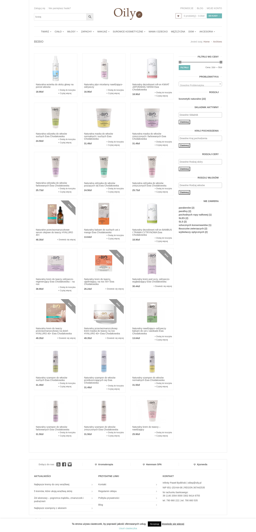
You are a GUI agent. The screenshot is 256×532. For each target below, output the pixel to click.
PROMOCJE (186, 8)
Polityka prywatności (108, 498)
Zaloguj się (39, 8)
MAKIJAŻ (103, 31)
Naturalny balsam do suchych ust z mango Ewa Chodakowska (102, 231)
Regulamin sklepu (107, 491)
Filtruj (184, 67)
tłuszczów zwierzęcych (191, 228)
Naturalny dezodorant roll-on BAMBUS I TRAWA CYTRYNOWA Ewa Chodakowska (152, 232)
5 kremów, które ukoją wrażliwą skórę (53, 491)
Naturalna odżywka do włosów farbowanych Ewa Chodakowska (52, 184)
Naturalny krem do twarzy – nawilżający (146, 428)
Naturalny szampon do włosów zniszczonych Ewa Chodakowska (101, 428)
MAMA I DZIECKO (158, 31)
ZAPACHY (87, 31)
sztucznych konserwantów (193, 225)
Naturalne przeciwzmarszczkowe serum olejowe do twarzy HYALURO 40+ (54, 232)
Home (206, 41)
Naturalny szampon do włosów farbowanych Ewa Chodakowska (52, 428)
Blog (100, 504)
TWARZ (46, 31)
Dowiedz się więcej (173, 523)
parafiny (183, 211)
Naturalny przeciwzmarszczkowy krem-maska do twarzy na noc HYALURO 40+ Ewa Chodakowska (102, 331)
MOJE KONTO (214, 8)
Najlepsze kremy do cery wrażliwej (51, 484)
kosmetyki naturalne (190, 99)
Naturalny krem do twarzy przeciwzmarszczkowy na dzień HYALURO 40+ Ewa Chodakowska (54, 331)
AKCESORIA (207, 31)
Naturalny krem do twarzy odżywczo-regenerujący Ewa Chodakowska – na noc (55, 282)
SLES (182, 218)
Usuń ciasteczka (128, 528)
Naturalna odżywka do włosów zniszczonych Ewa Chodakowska (149, 184)
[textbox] (200, 85)
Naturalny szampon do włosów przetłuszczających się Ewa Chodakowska (99, 380)
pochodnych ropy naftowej (193, 214)
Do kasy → (214, 16)
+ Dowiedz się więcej (66, 239)
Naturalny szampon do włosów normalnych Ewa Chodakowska (148, 378)
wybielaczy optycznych (191, 232)
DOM (192, 31)
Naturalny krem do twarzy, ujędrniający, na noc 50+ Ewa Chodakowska (99, 282)
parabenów (185, 207)
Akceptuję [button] (154, 524)
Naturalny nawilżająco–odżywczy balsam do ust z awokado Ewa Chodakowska (149, 331)
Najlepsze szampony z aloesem (50, 508)
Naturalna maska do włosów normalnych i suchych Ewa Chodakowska (98, 136)
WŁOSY (72, 31)
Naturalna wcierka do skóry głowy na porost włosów (54, 85)
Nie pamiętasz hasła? (60, 8)
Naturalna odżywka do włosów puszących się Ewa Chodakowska (101, 184)
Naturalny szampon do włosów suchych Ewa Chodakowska (51, 378)
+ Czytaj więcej (64, 93)
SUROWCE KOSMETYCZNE (129, 31)
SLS (181, 221)
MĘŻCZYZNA (178, 31)
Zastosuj (184, 122)
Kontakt (102, 484)
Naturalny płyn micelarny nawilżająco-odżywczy (103, 85)
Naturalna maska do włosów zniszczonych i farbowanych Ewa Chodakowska (149, 136)
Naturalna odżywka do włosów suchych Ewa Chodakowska (51, 135)
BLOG (200, 8)
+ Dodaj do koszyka (66, 90)
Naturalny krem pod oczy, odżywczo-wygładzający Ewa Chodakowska (151, 280)
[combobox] (200, 84)
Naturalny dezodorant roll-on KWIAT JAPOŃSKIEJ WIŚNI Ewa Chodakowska (150, 87)
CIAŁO (59, 31)
